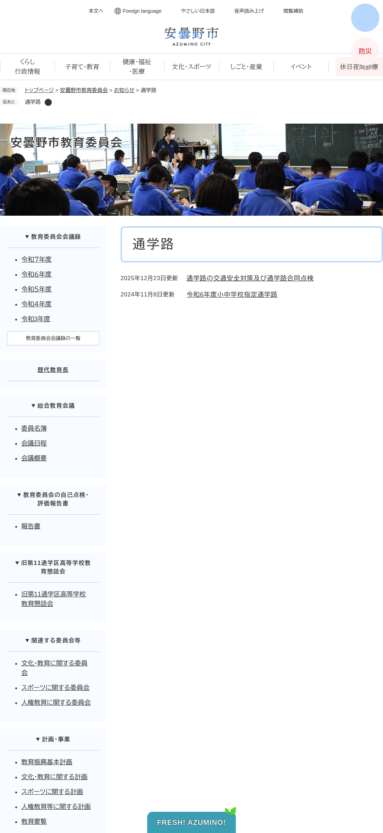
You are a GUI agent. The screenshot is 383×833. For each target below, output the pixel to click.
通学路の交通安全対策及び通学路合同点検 (250, 278)
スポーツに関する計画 (52, 791)
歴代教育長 (53, 370)
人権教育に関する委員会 (56, 702)
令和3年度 (35, 319)
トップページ (39, 90)
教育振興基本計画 (46, 762)
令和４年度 (36, 304)
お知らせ (124, 90)
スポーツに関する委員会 (55, 687)
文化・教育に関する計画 (54, 777)
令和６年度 (36, 274)
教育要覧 (34, 821)
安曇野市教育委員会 (84, 90)
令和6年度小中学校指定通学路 (232, 294)
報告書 (30, 526)
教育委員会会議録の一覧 (53, 338)
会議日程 (34, 443)
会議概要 (34, 458)
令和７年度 (36, 259)
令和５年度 (36, 289)
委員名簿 (34, 428)
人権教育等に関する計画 (56, 806)
